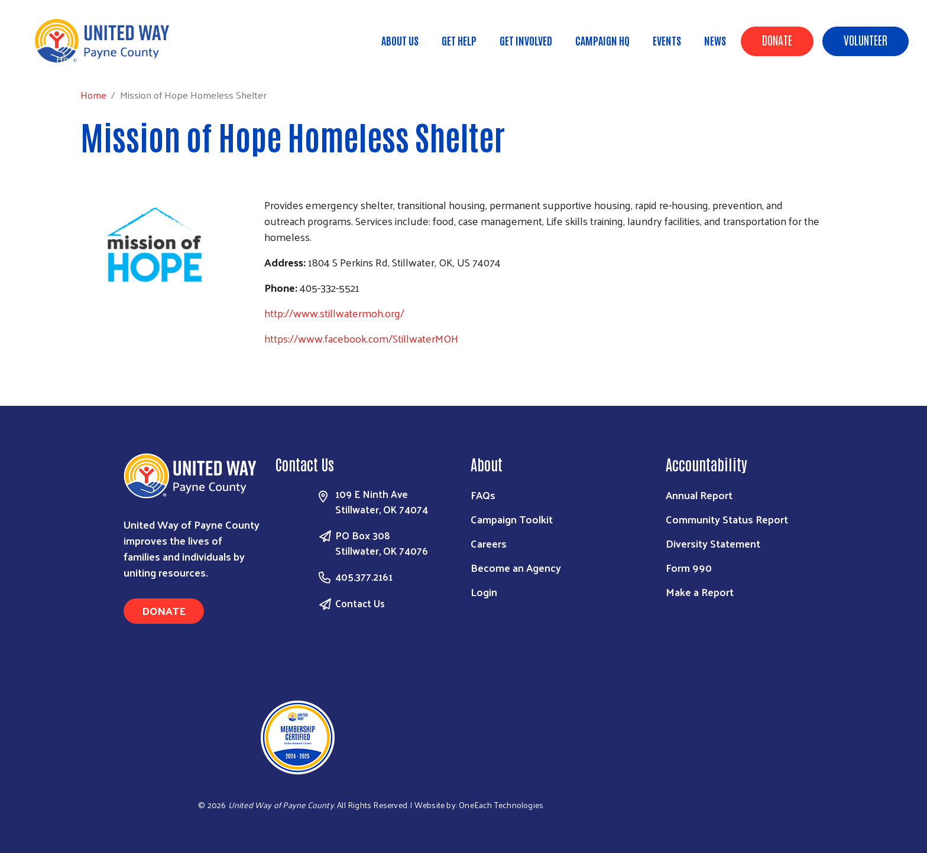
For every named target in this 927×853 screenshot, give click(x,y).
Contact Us (360, 603)
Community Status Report (727, 519)
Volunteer (865, 39)
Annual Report (699, 495)
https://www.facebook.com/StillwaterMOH (361, 338)
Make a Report (700, 591)
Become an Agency (516, 567)
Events (667, 40)
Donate (777, 39)
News (715, 40)
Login (484, 591)
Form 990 (689, 567)
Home (69, 58)
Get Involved (526, 40)
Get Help (459, 40)
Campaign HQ (602, 40)
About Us (400, 40)
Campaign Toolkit (512, 519)
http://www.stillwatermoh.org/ (334, 313)
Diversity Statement (713, 543)
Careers (489, 543)
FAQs (483, 495)
